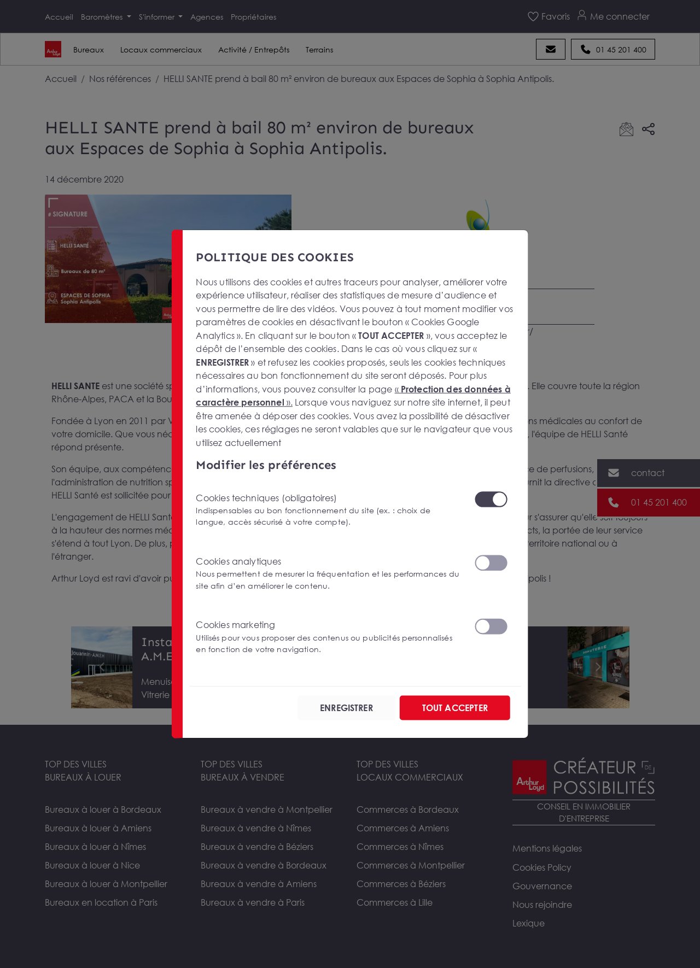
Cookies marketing (328, 637)
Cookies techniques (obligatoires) (328, 509)
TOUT (455, 707)
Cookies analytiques (328, 573)
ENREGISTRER (346, 707)
